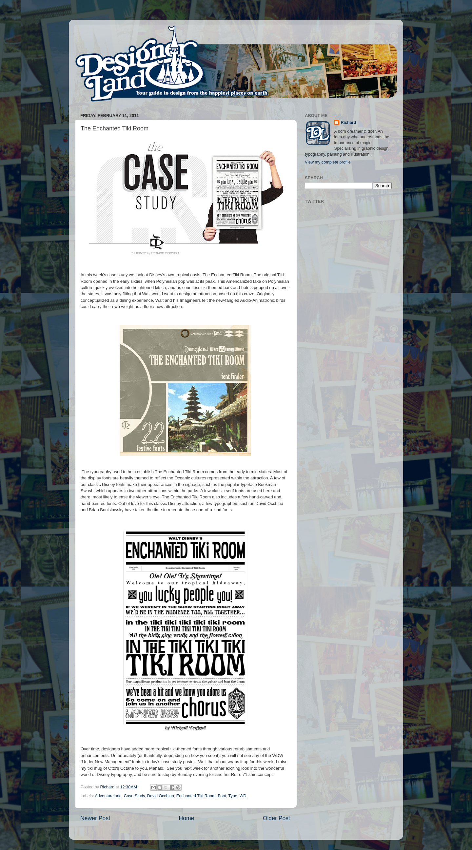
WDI (243, 796)
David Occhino (160, 796)
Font (222, 796)
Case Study (134, 796)
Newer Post (95, 818)
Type (232, 796)
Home (186, 818)
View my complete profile (328, 162)
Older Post (276, 818)
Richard (348, 122)
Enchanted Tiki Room (196, 796)
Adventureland (108, 796)
